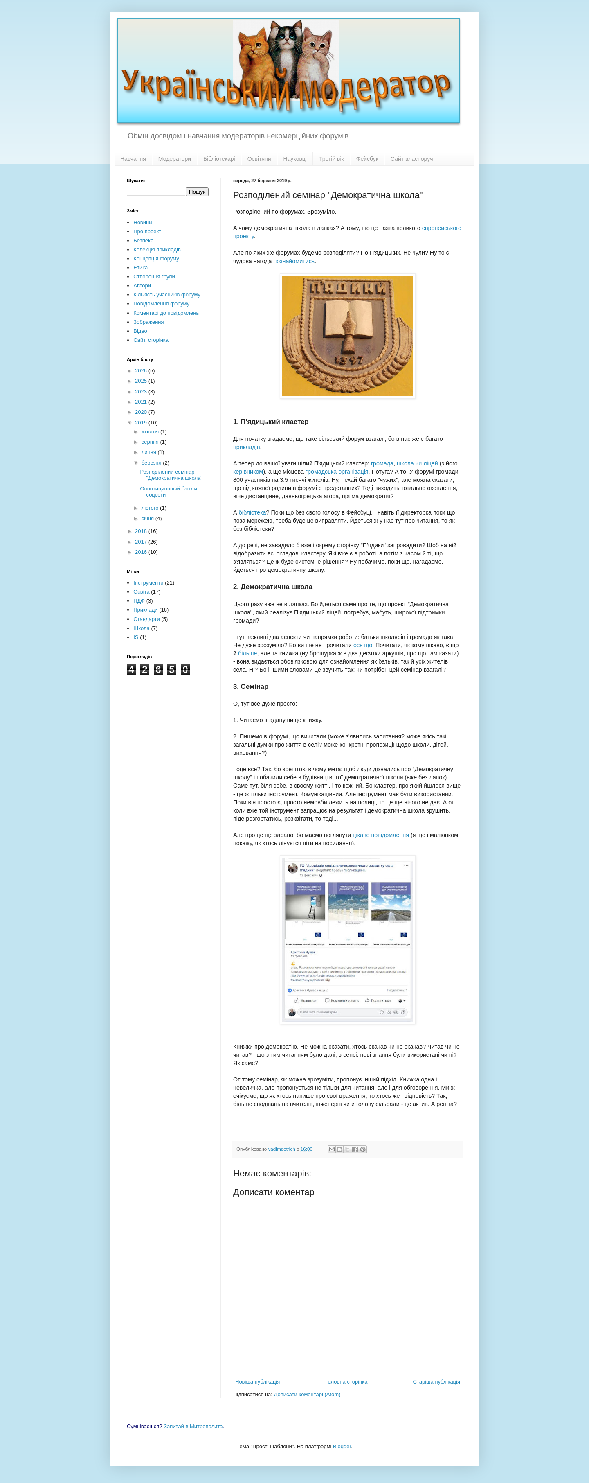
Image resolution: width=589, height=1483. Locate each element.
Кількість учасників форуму (166, 294)
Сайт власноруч (412, 159)
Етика (140, 267)
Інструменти (148, 583)
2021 (141, 402)
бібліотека (252, 512)
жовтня (151, 432)
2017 (141, 542)
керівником (248, 471)
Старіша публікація (436, 1382)
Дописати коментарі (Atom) (307, 1394)
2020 (141, 412)
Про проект (147, 231)
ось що (362, 645)
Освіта (141, 592)
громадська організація (337, 471)
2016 (141, 552)
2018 (141, 531)
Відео (140, 331)
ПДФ (139, 601)
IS (135, 637)
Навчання (133, 159)
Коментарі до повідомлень (166, 313)
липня (150, 452)
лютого (151, 508)
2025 (141, 381)
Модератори (174, 159)
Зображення (148, 322)
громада (382, 463)
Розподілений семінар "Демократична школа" (171, 475)
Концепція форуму (156, 258)
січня (148, 518)
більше (247, 653)
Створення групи (154, 276)
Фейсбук (367, 159)
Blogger (342, 1446)
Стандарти (146, 619)
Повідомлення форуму (161, 303)
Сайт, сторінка (151, 340)
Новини (142, 222)
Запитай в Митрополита (193, 1426)
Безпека (143, 240)
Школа (141, 628)
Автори (142, 285)
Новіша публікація (257, 1382)
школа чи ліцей (417, 463)
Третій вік (331, 159)
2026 (141, 371)
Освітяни (259, 159)
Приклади (145, 610)
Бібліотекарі (219, 159)
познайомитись (294, 261)
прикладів (246, 447)
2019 (141, 423)
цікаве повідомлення (381, 835)
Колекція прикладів (157, 249)
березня (152, 463)
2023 (141, 391)
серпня (151, 442)
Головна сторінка (346, 1382)
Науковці (295, 159)
